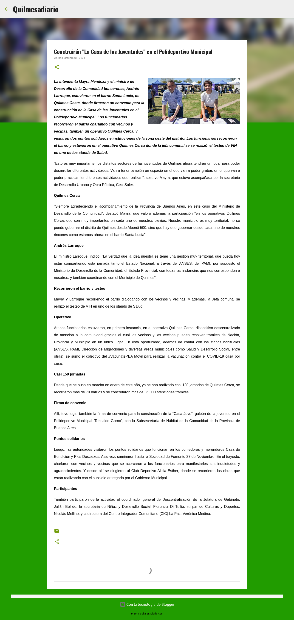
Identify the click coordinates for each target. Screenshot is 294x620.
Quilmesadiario (36, 9)
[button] (56, 67)
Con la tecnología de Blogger (147, 604)
